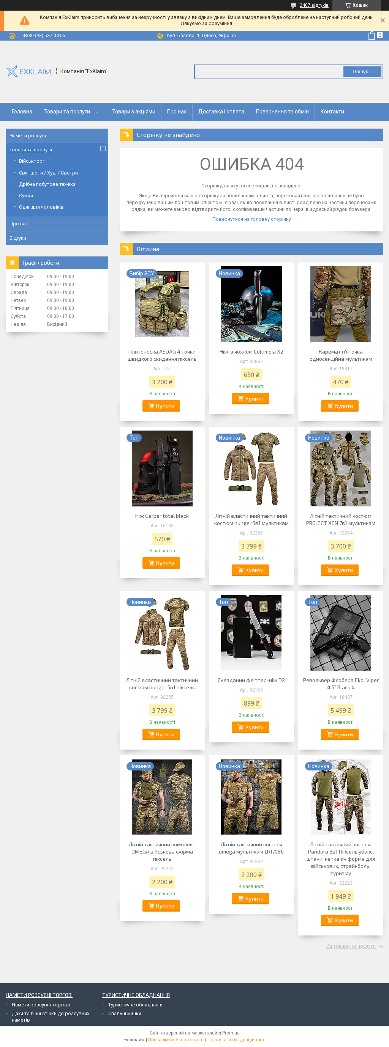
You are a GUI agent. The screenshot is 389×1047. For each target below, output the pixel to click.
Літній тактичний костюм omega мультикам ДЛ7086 (251, 848)
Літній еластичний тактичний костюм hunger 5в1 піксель (162, 683)
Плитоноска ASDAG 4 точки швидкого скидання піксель (162, 355)
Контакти (332, 111)
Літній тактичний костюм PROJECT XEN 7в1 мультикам (340, 519)
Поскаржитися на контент (176, 1039)
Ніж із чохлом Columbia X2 (251, 351)
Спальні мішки (124, 1013)
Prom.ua (231, 1033)
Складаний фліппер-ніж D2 (251, 680)
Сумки (26, 195)
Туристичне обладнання (136, 1005)
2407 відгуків (314, 5)
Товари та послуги (67, 111)
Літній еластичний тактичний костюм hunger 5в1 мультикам (251, 519)
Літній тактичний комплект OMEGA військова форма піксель (162, 851)
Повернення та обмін (282, 111)
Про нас (177, 111)
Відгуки (17, 238)
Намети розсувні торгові (41, 1005)
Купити (165, 405)
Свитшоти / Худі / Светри (48, 173)
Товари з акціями (133, 111)
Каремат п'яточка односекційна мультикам (341, 355)
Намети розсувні (29, 135)
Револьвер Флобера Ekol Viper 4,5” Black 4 (341, 683)
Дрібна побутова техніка (47, 184)
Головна (22, 111)
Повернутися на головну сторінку (251, 219)
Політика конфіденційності (236, 1039)
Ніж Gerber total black (162, 515)
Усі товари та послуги (351, 946)
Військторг (31, 161)
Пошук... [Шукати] (362, 71)
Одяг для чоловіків (41, 207)
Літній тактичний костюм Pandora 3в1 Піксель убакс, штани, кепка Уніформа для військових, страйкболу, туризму (341, 858)
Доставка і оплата (221, 111)
